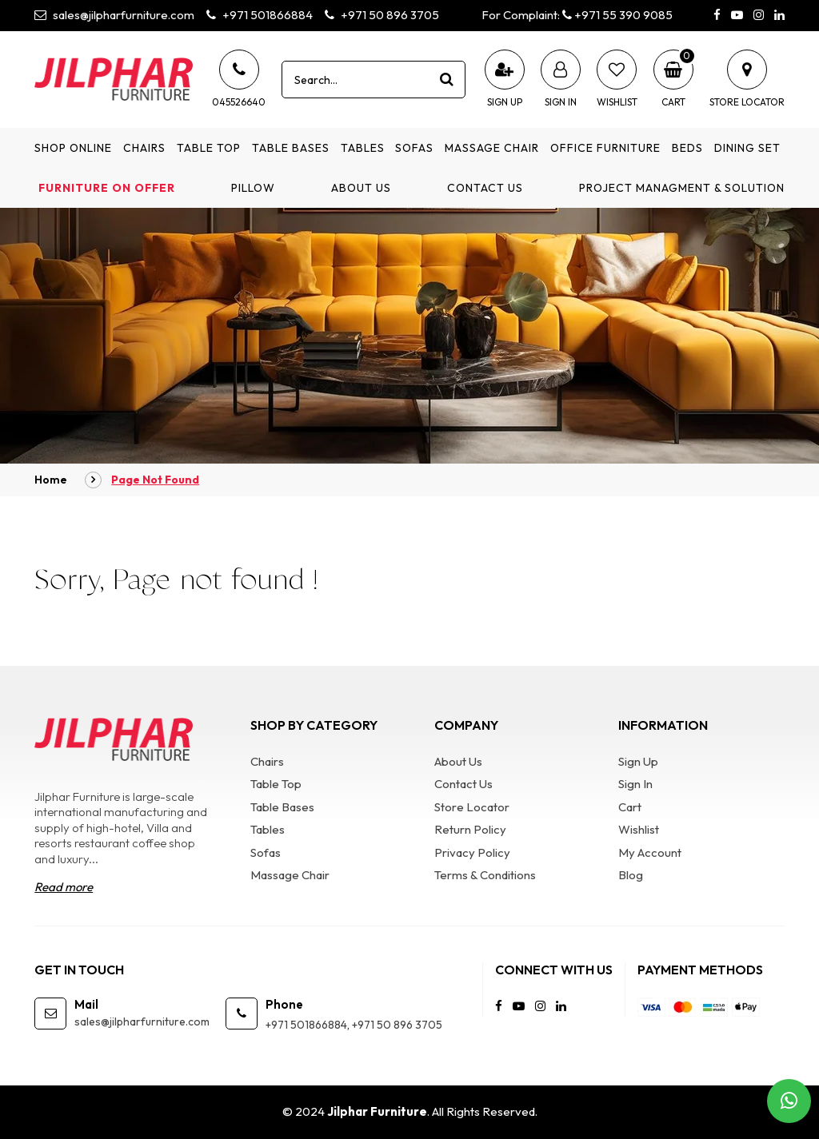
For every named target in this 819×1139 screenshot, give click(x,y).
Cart (629, 806)
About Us (361, 188)
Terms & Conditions (485, 874)
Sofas (414, 148)
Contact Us (485, 188)
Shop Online (73, 148)
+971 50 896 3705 (382, 14)
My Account (649, 852)
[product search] (447, 79)
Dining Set (747, 148)
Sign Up (638, 761)
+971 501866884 (259, 14)
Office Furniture (605, 148)
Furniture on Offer (106, 188)
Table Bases (291, 148)
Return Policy (470, 829)
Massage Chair (492, 148)
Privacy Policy (472, 852)
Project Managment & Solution (682, 188)
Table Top (209, 148)
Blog (630, 874)
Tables (363, 148)
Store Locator (471, 806)
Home (50, 479)
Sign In (635, 783)
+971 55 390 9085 (617, 14)
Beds (687, 148)
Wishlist (638, 829)
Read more (63, 886)
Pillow (253, 188)
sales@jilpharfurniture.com (114, 14)
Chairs (144, 148)
